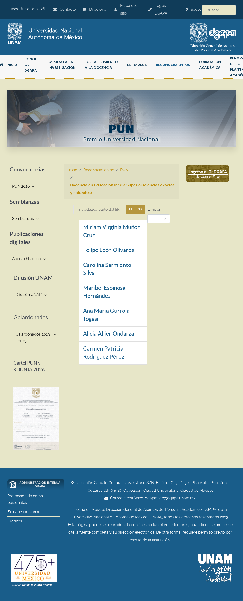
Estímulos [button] (137, 64)
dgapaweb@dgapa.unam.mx (170, 498)
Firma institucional (23, 512)
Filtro (135, 209)
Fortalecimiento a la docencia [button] (101, 64)
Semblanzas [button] (25, 218)
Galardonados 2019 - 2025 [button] (36, 337)
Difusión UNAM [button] (31, 294)
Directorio (94, 9)
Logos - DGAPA (158, 9)
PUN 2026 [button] (23, 186)
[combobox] (219, 10)
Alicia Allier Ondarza (108, 333)
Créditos (14, 521)
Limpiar (154, 209)
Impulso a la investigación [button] (62, 64)
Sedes (194, 9)
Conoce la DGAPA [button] (31, 64)
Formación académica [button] (210, 64)
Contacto (64, 9)
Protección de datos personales (25, 499)
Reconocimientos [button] (173, 64)
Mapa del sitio (125, 9)
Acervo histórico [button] (29, 258)
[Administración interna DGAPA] (35, 484)
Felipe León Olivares (108, 250)
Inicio (8, 64)
